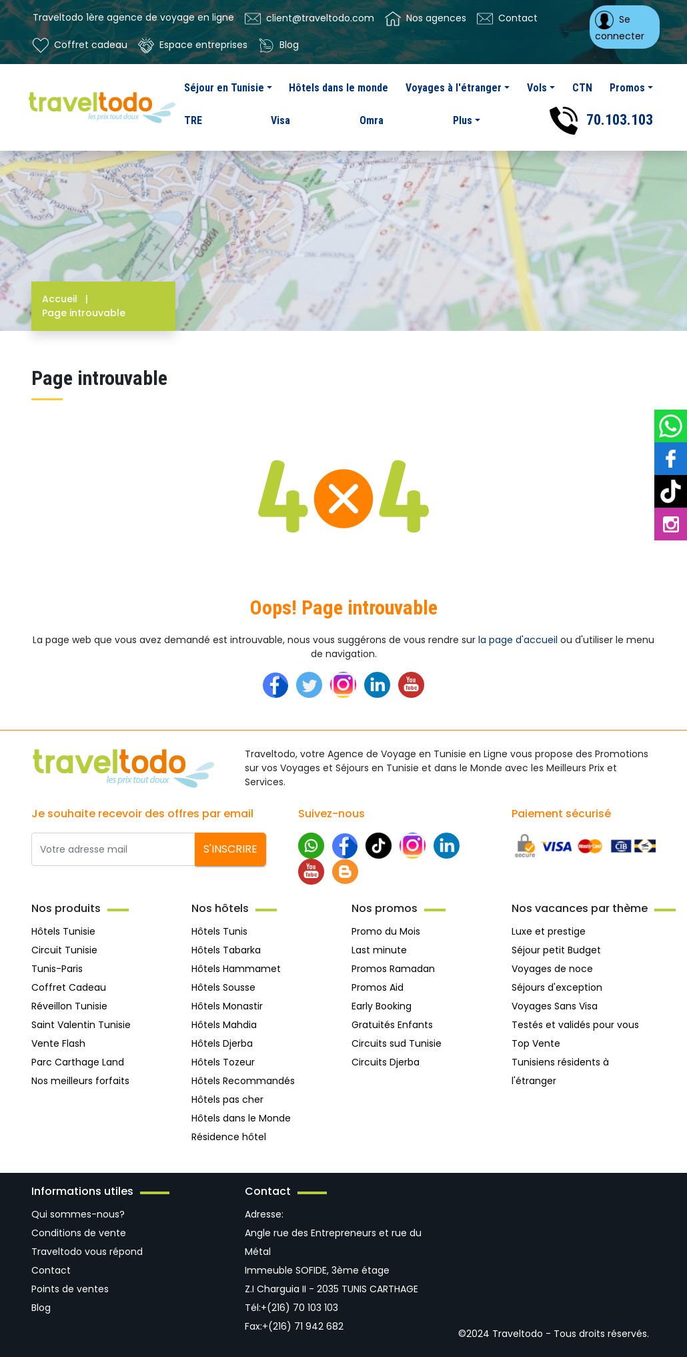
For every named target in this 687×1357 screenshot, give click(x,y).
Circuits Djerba (386, 1062)
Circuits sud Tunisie (397, 1043)
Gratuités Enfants (392, 1024)
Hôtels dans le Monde (241, 1118)
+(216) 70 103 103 (299, 1307)
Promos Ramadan (393, 968)
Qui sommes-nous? (78, 1214)
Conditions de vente (78, 1233)
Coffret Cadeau (68, 987)
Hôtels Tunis (219, 931)
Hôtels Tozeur (223, 1062)
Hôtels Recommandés (243, 1080)
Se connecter (619, 27)
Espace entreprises (192, 45)
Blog (278, 45)
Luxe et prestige (549, 931)
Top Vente (536, 1043)
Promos (627, 87)
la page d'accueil (518, 639)
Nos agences (425, 19)
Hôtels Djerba (222, 1043)
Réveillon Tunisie (69, 1006)
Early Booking (382, 1006)
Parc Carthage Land (77, 1062)
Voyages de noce (552, 968)
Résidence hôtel (228, 1137)
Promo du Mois (386, 931)
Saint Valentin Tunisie (81, 1024)
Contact (507, 19)
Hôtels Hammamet (236, 968)
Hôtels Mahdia (224, 1024)
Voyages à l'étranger (454, 87)
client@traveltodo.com (309, 19)
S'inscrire (230, 849)
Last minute (379, 950)
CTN (582, 87)
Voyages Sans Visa (555, 1006)
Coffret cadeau (80, 45)
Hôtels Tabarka (226, 950)
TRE (193, 120)
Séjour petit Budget (556, 950)
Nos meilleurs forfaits (80, 1080)
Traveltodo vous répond (87, 1251)
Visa (280, 120)
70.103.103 (601, 121)
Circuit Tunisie (64, 950)
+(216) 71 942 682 (303, 1326)
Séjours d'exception (557, 987)
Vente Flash (58, 1043)
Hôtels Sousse (223, 987)
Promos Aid (378, 987)
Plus (462, 120)
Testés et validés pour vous (575, 1024)
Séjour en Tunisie (224, 87)
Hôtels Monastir (227, 1006)
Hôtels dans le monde (338, 87)
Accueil (67, 299)
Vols (537, 87)
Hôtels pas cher (227, 1099)
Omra (372, 120)
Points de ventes (70, 1289)
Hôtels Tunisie (63, 931)
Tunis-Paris (57, 968)
